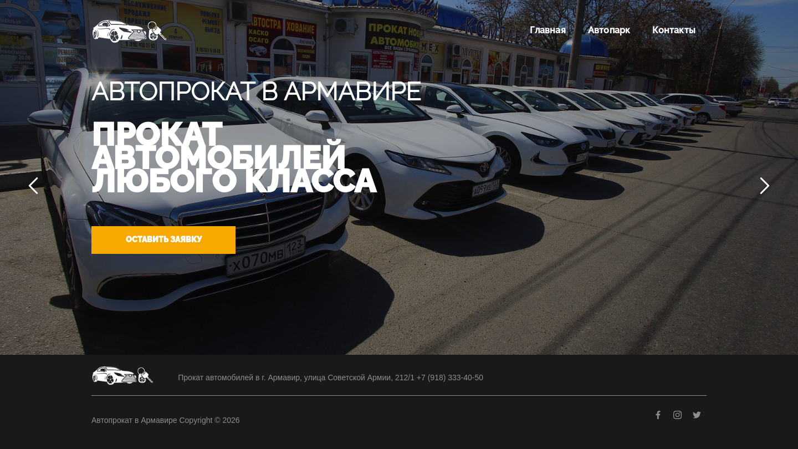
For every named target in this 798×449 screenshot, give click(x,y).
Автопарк (609, 30)
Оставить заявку (164, 239)
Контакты (673, 30)
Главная (547, 30)
